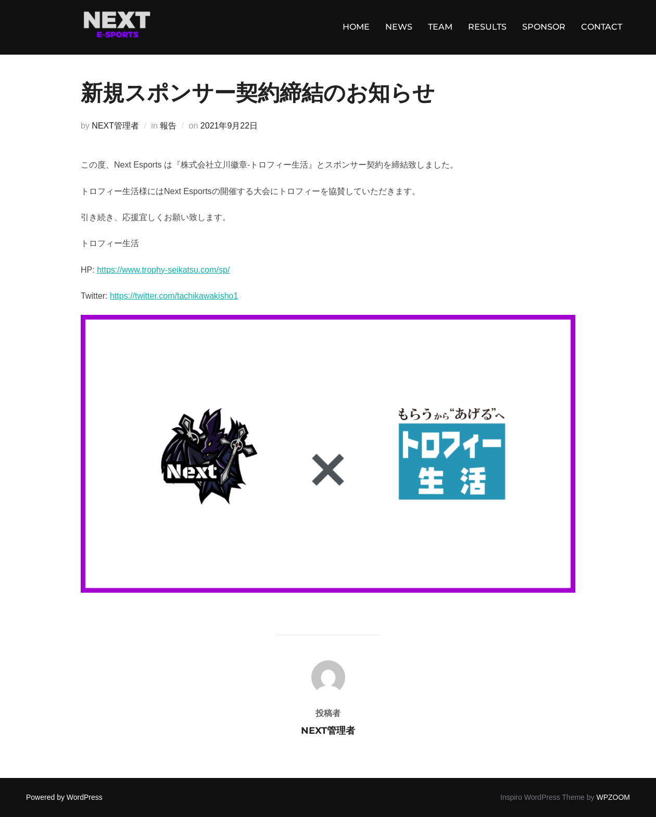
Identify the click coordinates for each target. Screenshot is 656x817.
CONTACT (601, 27)
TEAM (440, 27)
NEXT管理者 (115, 125)
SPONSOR (543, 27)
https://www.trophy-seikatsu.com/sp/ (163, 269)
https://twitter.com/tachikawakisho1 (174, 295)
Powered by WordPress (64, 797)
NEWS (398, 27)
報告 (168, 125)
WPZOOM (613, 797)
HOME (356, 27)
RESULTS (487, 27)
